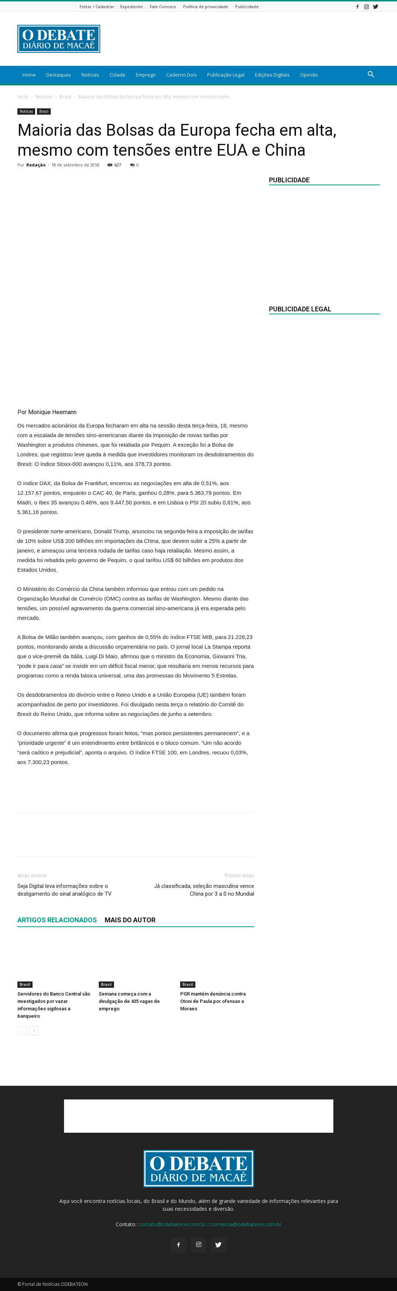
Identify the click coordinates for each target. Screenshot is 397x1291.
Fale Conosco (163, 6)
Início (22, 97)
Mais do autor (130, 920)
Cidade (117, 74)
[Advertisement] (245, 39)
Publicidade (247, 6)
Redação (36, 165)
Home (29, 74)
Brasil (65, 97)
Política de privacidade (205, 6)
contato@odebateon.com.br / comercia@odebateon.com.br (210, 1224)
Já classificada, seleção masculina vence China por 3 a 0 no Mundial (204, 890)
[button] (371, 75)
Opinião (309, 74)
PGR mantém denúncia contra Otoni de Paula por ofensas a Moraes (213, 1001)
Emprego (146, 74)
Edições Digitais (272, 74)
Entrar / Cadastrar (97, 6)
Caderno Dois (181, 74)
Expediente (131, 6)
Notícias (90, 74)
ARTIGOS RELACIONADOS (57, 920)
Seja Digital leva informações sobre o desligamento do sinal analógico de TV (64, 890)
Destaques (58, 74)
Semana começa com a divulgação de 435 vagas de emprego (129, 1001)
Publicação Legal (226, 74)
